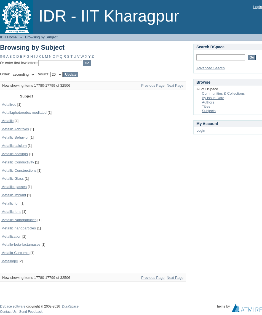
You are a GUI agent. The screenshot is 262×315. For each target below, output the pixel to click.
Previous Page (153, 85)
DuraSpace (70, 306)
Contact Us (8, 312)
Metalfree (8, 104)
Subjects (209, 111)
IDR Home (8, 37)
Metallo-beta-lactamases (21, 244)
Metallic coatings (14, 154)
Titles (206, 106)
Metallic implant (13, 195)
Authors (208, 102)
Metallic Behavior (15, 137)
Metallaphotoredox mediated (24, 112)
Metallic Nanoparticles (18, 220)
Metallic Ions (11, 212)
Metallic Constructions (18, 170)
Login (257, 7)
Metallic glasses (14, 187)
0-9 (2, 56)
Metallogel (9, 261)
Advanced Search (210, 68)
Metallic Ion (10, 203)
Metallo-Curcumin (15, 253)
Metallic (7, 121)
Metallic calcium (14, 146)
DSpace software (12, 306)
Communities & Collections (223, 93)
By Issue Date (213, 98)
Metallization (11, 236)
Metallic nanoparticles (18, 228)
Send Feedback (31, 312)
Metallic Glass (12, 178)
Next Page (175, 85)
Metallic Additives (15, 129)
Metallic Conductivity (17, 162)
